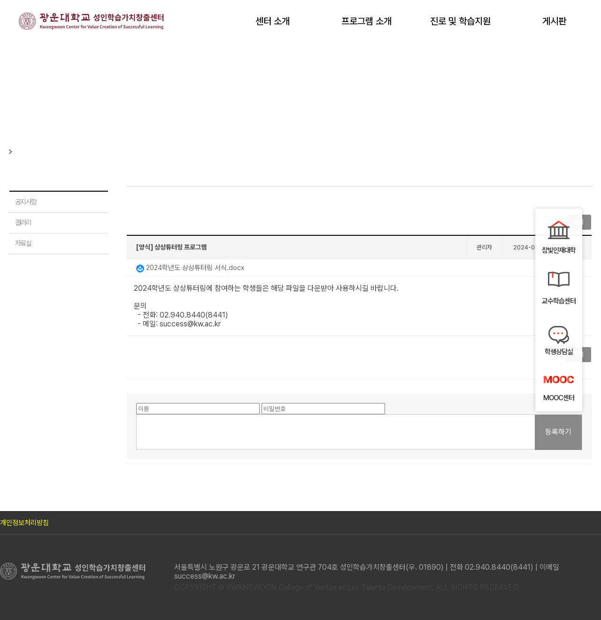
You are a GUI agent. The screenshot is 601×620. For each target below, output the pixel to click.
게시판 (554, 21)
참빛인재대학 (559, 250)
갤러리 (23, 222)
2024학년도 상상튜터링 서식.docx (190, 268)
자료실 (23, 243)
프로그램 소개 (366, 21)
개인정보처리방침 (24, 523)
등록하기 (558, 431)
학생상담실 (559, 352)
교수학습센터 (559, 301)
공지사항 (26, 202)
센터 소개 (272, 21)
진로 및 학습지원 (460, 21)
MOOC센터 (558, 398)
